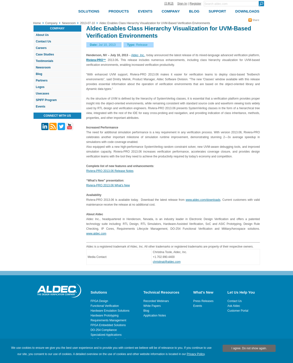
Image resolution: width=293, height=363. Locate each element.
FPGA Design (99, 301)
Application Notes (154, 315)
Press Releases (203, 301)
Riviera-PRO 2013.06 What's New (108, 185)
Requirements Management (108, 320)
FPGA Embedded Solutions (108, 325)
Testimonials (44, 61)
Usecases (42, 93)
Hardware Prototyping (104, 315)
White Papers (152, 306)
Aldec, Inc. (138, 55)
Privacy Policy (195, 354)
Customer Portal (237, 310)
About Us (42, 35)
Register (195, 3)
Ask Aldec (233, 306)
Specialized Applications (106, 334)
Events (40, 106)
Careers (41, 48)
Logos (40, 87)
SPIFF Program (46, 100)
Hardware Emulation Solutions (109, 310)
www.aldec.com (96, 233)
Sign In (182, 3)
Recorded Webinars (156, 301)
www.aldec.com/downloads (203, 200)
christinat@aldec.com (167, 261)
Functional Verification (104, 306)
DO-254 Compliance (103, 330)
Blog (39, 74)
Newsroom (43, 67)
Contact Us (43, 41)
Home (37, 23)
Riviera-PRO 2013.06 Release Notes (110, 171)
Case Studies (45, 54)
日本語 (169, 3)
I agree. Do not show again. (249, 348)
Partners (42, 80)
